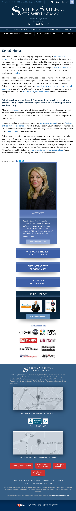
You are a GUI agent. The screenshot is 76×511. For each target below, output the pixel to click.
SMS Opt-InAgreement (59, 465)
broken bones (11, 131)
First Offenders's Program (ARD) (38, 267)
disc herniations (42, 91)
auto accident (15, 110)
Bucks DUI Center (20, 30)
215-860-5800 (39, 24)
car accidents (39, 86)
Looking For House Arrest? (38, 282)
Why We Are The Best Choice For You (38, 253)
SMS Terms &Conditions (43, 465)
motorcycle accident (48, 123)
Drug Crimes (36, 30)
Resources (28, 34)
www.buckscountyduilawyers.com (60, 495)
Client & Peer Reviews (11, 34)
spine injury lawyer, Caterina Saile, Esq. (45, 150)
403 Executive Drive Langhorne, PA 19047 (38, 457)
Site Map (50, 483)
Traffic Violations (53, 30)
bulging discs (28, 91)
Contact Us (27, 483)
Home (7, 30)
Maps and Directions (39, 483)
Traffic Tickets (35, 480)
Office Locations (66, 34)
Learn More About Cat (37, 242)
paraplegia (16, 73)
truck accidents (52, 86)
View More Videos (37, 316)
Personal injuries (61, 67)
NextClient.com (53, 505)
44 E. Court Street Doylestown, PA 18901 (38, 413)
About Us (67, 30)
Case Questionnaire (21, 465)
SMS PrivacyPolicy (38, 473)
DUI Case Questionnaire (46, 34)
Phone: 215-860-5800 (8, 2)
